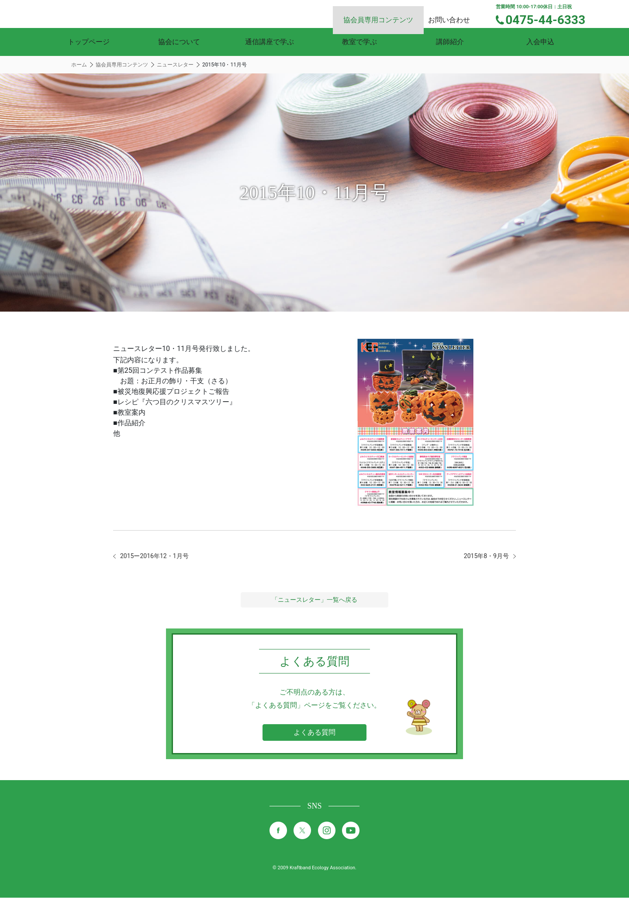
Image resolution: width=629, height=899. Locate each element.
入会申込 (540, 42)
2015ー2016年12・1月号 (159, 556)
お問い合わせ (457, 13)
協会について (179, 42)
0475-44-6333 (551, 19)
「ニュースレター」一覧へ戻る (314, 600)
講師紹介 (450, 42)
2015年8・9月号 (483, 556)
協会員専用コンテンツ (388, 13)
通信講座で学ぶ (269, 42)
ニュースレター (175, 65)
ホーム (79, 65)
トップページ (89, 42)
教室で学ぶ (359, 42)
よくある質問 (314, 733)
